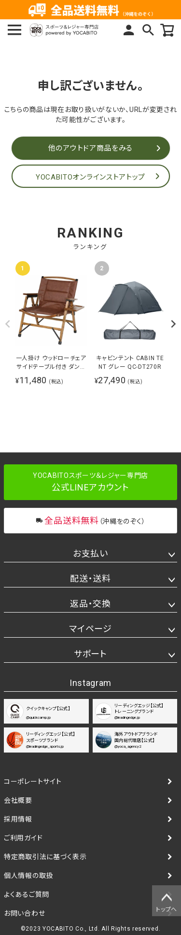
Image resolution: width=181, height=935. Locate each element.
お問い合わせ (24, 913)
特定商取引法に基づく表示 (45, 857)
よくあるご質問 (26, 894)
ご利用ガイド (23, 838)
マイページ (129, 30)
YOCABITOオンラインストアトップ (90, 177)
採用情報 (18, 819)
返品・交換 (90, 604)
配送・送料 (90, 578)
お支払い (90, 553)
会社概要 (18, 800)
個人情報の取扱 (28, 875)
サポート (90, 654)
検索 (148, 30)
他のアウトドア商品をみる (90, 148)
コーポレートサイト (32, 781)
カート (167, 30)
